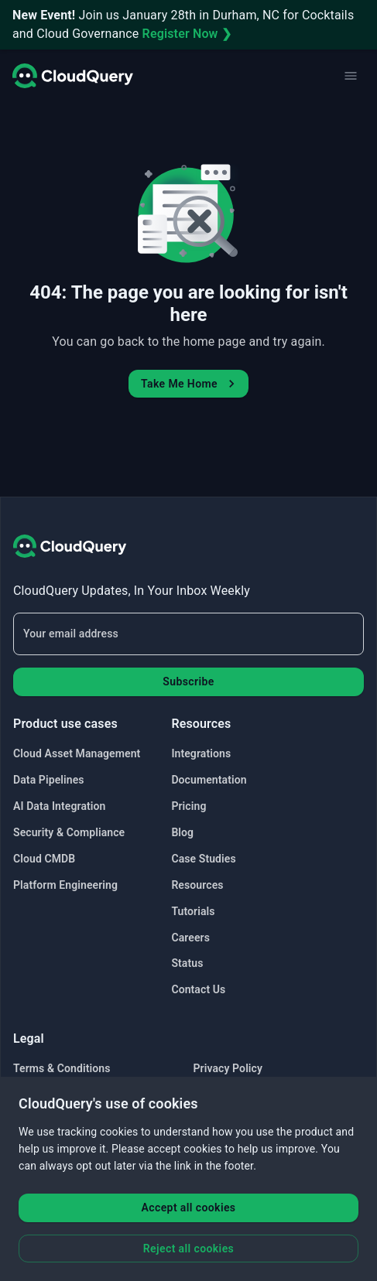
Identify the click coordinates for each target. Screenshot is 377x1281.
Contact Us (198, 989)
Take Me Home (190, 383)
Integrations (201, 753)
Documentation (208, 780)
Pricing (188, 806)
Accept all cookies (189, 1207)
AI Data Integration (59, 806)
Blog (182, 832)
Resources (197, 885)
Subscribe (188, 681)
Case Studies (203, 858)
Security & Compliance (69, 832)
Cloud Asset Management (76, 753)
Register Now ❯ (186, 33)
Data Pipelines (48, 780)
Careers (190, 937)
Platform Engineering (65, 885)
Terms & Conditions (61, 1068)
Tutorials (192, 911)
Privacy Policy (228, 1068)
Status (187, 963)
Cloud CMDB (44, 858)
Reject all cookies (188, 1248)
